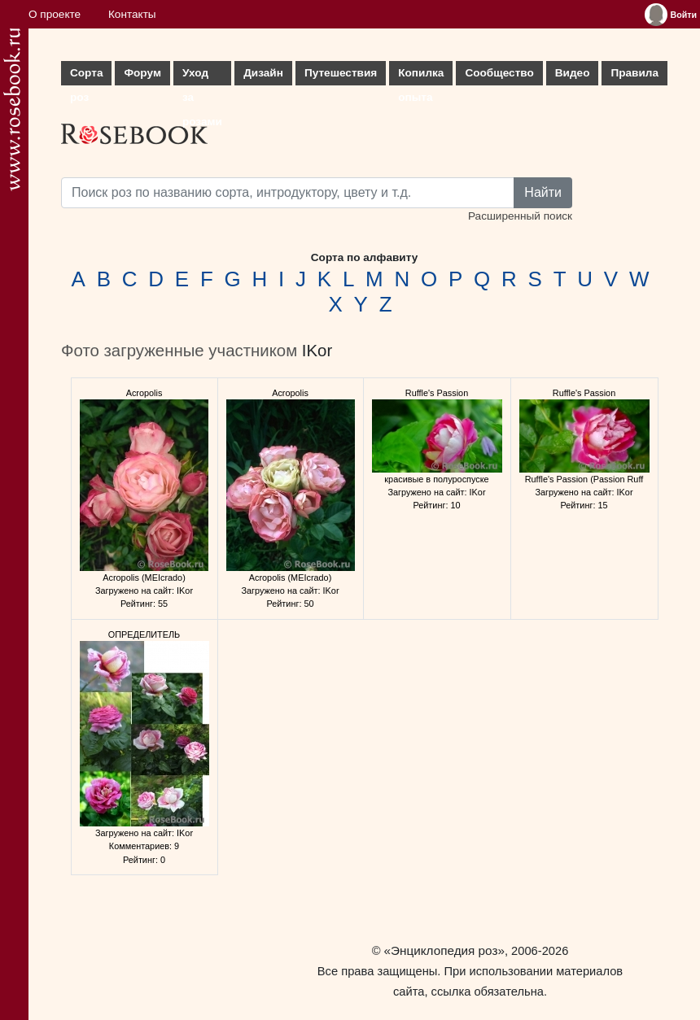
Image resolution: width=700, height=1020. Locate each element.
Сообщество (499, 73)
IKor (317, 351)
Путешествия (340, 73)
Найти (543, 192)
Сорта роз (86, 76)
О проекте (54, 14)
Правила (634, 73)
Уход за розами (202, 76)
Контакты (132, 14)
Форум (142, 73)
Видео (572, 73)
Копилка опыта (421, 76)
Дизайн (263, 73)
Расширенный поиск (520, 216)
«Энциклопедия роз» (444, 950)
